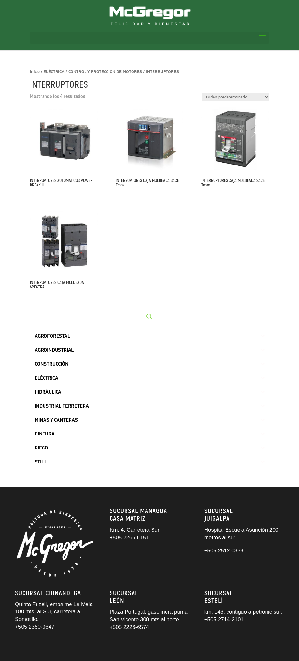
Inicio (35, 71)
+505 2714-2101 (224, 620)
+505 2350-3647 (34, 627)
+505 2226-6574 (129, 627)
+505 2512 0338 (223, 551)
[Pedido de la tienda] (235, 97)
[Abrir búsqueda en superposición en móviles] (149, 317)
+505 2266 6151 (130, 538)
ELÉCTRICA (54, 71)
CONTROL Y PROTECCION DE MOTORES (105, 71)
